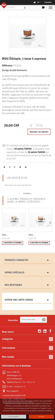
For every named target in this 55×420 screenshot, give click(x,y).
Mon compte (8, 357)
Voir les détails (13, 416)
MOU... (5, 235)
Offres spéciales (14, 273)
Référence (7, 66)
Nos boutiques (13, 285)
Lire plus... (27, 193)
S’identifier (48, 2)
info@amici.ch (19, 387)
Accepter (41, 416)
